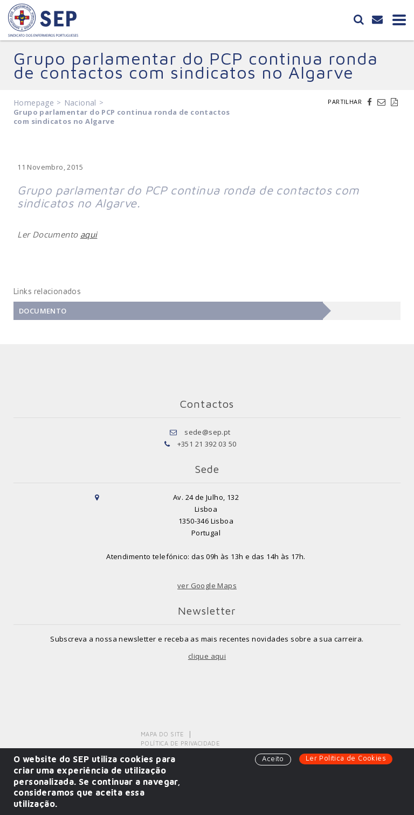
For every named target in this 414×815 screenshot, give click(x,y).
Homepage (33, 102)
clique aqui (207, 656)
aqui (89, 234)
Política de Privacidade (180, 743)
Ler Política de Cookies (346, 758)
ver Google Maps (207, 585)
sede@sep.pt (207, 432)
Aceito (273, 758)
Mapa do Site (162, 733)
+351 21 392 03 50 (207, 444)
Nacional (80, 102)
